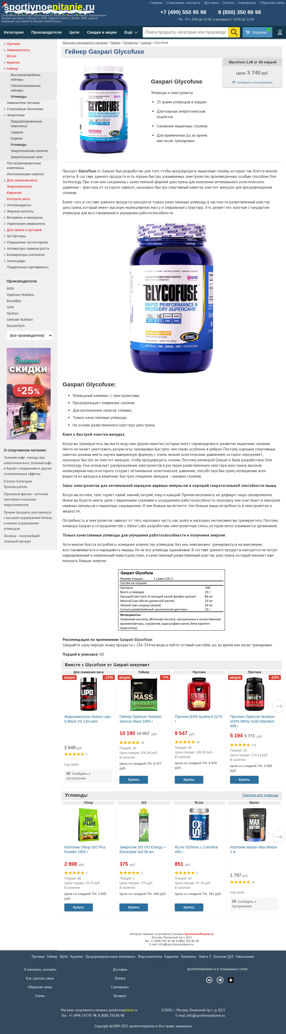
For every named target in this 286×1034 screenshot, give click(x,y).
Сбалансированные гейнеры (26, 88)
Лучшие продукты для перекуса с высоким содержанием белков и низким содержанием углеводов (28, 520)
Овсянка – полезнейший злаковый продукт (22, 538)
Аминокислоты (18, 50)
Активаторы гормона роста (28, 248)
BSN (10, 288)
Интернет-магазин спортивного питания (172, 934)
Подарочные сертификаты (28, 267)
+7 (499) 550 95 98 (183, 12)
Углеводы (131, 42)
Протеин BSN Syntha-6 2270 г (198, 719)
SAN (10, 307)
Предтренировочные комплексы (26, 124)
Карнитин (14, 193)
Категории (14, 32)
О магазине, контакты (183, 3)
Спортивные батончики (25, 109)
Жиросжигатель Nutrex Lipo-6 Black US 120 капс (88, 719)
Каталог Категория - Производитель (18, 484)
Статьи (40, 996)
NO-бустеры (16, 236)
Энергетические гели (26, 157)
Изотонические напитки (25, 174)
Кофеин (17, 138)
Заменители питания (23, 103)
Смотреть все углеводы (260, 795)
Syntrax (12, 313)
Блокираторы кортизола (26, 255)
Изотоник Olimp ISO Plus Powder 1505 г (85, 849)
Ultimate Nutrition (20, 319)
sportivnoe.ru (49, 7)
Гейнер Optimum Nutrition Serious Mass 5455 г (140, 719)
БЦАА (64, 956)
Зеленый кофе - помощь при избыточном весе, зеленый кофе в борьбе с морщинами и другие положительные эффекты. (27, 465)
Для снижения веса (22, 180)
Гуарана (17, 132)
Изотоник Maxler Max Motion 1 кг (253, 849)
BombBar (14, 301)
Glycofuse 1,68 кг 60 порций (252, 62)
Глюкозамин (245, 956)
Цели (74, 32)
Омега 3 (205, 956)
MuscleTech (16, 326)
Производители (46, 32)
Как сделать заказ (40, 978)
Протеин (13, 44)
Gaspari (146, 42)
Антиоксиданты (19, 205)
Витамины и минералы (25, 217)
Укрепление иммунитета (26, 224)
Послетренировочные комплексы (24, 165)
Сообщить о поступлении (255, 82)
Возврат (120, 996)
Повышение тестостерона (27, 242)
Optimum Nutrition (20, 295)
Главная (156, 3)
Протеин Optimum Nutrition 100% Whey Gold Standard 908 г (252, 721)
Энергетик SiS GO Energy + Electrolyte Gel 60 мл (142, 849)
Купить (133, 780)
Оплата (228, 3)
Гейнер (115, 42)
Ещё (128, 32)
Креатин (13, 62)
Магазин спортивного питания (85, 42)
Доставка (211, 3)
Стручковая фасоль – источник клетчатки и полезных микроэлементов (26, 499)
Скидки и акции (102, 32)
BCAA (11, 56)
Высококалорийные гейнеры (26, 77)
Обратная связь (272, 3)
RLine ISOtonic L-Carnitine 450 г (196, 849)
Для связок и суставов (24, 230)
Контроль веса (18, 199)
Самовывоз (247, 3)
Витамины (188, 956)
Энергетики (16, 115)
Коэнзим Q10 (223, 956)
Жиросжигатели (19, 186)
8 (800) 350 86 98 (239, 12)
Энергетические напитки (29, 151)
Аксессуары (16, 261)
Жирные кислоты (20, 211)
